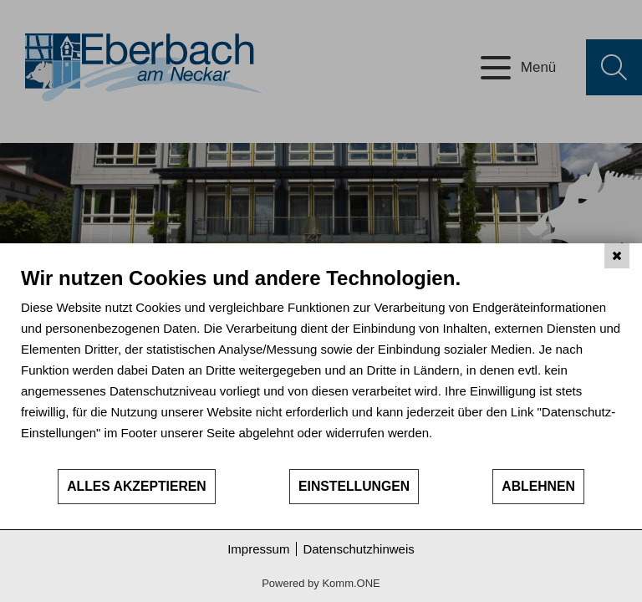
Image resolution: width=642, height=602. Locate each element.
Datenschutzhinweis (358, 549)
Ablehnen (538, 486)
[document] (321, 366)
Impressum (258, 549)
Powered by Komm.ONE (321, 583)
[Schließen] (616, 255)
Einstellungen (354, 486)
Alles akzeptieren (136, 486)
